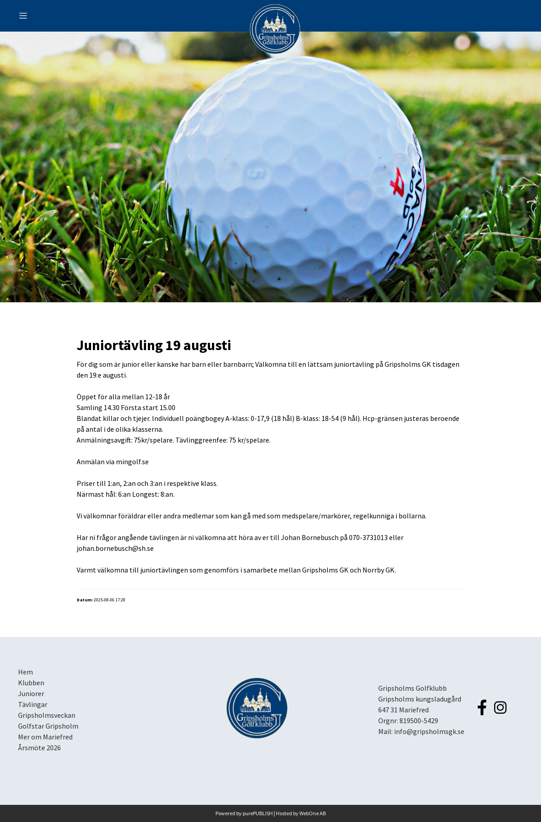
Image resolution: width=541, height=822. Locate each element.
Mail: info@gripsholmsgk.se (421, 731)
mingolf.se (132, 461)
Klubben (31, 682)
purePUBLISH (258, 813)
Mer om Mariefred (45, 736)
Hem (25, 671)
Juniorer (31, 693)
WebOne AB (312, 813)
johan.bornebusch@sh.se (115, 548)
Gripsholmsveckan (46, 715)
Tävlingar (32, 704)
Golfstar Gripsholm (48, 725)
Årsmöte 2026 (39, 747)
